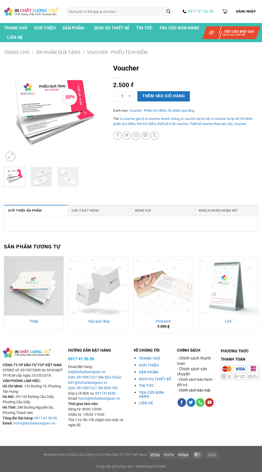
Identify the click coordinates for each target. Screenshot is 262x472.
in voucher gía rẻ (132, 119)
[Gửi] (168, 11)
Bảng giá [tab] (143, 210)
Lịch (228, 321)
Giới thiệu (45, 28)
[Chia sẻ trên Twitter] (127, 135)
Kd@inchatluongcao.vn (86, 372)
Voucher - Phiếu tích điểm (117, 52)
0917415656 (105, 393)
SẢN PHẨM (148, 372)
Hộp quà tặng (99, 321)
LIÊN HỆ (146, 403)
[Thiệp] (33, 286)
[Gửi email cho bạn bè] (136, 135)
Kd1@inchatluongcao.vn (87, 383)
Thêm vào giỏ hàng (163, 96)
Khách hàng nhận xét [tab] (218, 210)
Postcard (163, 321)
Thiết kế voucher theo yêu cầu (211, 124)
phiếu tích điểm (124, 124)
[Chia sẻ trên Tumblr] (154, 135)
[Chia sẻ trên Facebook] (117, 135)
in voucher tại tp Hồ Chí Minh (231, 119)
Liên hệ (15, 37)
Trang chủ (15, 28)
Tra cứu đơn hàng (179, 28)
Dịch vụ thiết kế (111, 28)
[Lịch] (228, 286)
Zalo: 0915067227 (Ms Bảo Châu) (95, 377)
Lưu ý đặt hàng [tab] (85, 210)
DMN (162, 466)
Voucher (240, 124)
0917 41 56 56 (45, 418)
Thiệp (33, 321)
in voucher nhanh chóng (162, 119)
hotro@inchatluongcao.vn (34, 423)
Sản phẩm (75, 28)
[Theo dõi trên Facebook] (182, 402)
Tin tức (144, 28)
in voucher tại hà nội (195, 119)
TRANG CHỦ (149, 358)
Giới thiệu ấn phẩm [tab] (25, 210)
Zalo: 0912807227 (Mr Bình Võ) (93, 388)
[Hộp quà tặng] (98, 286)
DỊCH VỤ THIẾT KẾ (155, 379)
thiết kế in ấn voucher (172, 124)
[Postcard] (163, 286)
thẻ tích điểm (146, 124)
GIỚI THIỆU (149, 365)
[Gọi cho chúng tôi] (200, 402)
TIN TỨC (146, 386)
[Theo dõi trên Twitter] (191, 402)
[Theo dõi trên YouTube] (209, 402)
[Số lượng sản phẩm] (122, 96)
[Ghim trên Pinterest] (145, 135)
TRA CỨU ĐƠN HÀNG (151, 394)
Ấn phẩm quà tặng (58, 52)
